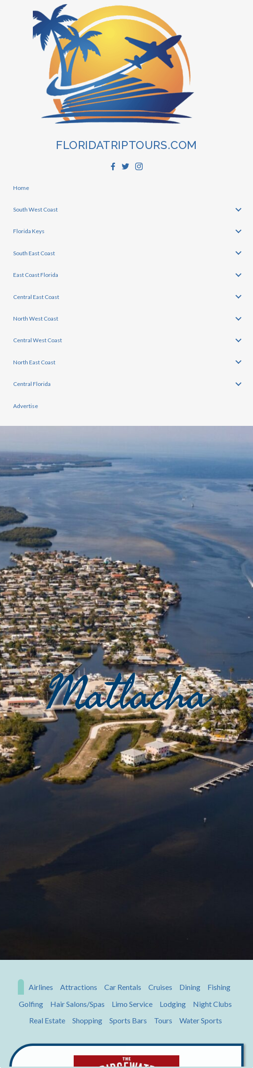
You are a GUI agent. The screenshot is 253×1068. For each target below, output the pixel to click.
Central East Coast (36, 296)
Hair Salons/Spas (77, 1003)
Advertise (25, 405)
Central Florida (32, 383)
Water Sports (200, 1020)
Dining (189, 986)
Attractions (78, 986)
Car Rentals (122, 986)
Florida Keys (29, 231)
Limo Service (132, 1003)
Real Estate (47, 1020)
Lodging (173, 1003)
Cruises (160, 986)
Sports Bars (128, 1020)
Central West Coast (37, 340)
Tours (163, 1020)
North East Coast (34, 362)
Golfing (31, 1003)
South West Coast (35, 209)
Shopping (87, 1020)
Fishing (218, 986)
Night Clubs (212, 1003)
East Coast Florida (35, 274)
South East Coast (34, 253)
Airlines (41, 986)
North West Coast (35, 318)
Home (21, 187)
